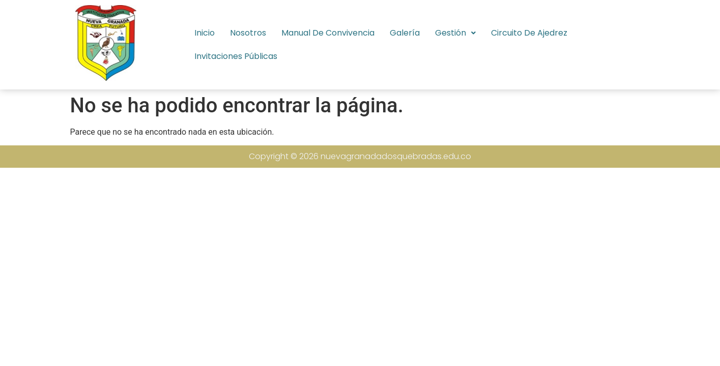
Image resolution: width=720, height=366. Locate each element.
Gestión (455, 33)
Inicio (204, 33)
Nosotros (248, 33)
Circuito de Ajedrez (529, 33)
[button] (455, 33)
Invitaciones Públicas (235, 56)
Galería (405, 33)
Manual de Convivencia (328, 33)
